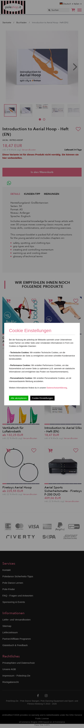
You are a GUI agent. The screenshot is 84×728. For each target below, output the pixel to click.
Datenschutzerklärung (57, 387)
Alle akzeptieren (19, 398)
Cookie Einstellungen (42, 398)
